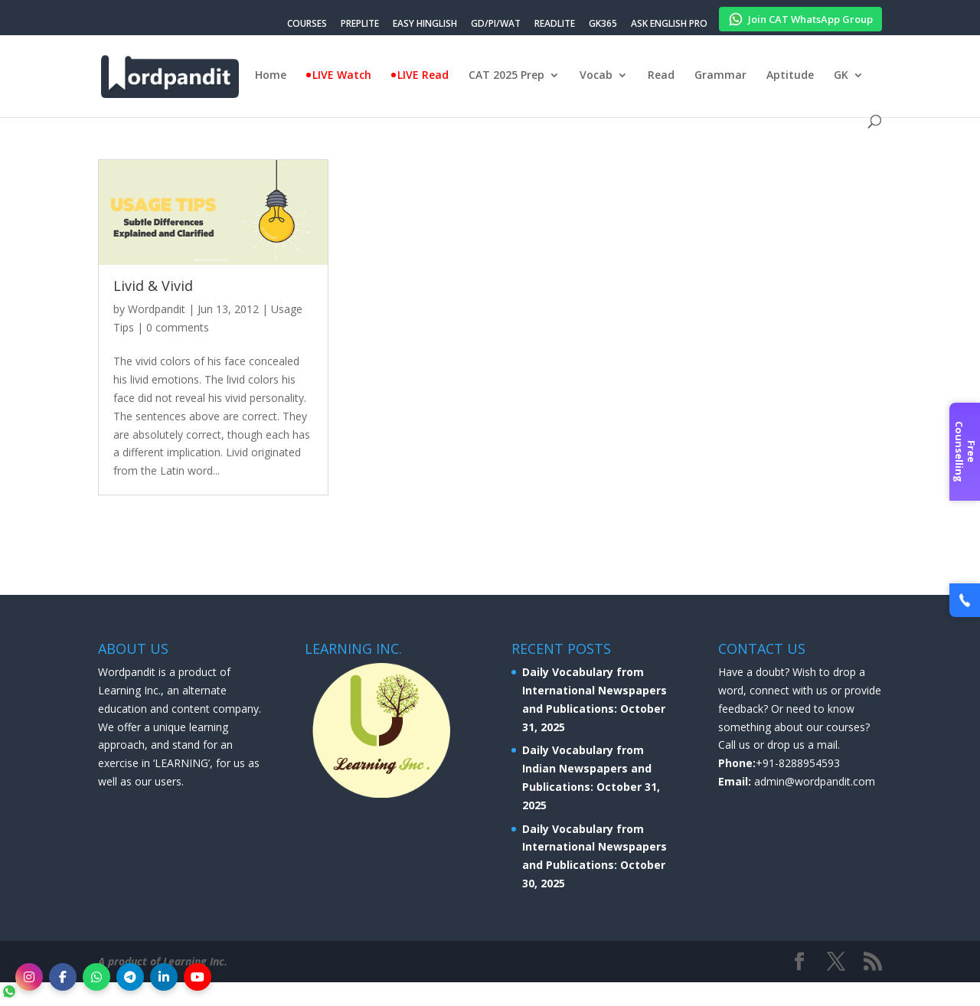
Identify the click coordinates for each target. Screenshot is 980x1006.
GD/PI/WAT (496, 24)
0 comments (177, 327)
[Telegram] (130, 977)
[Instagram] (29, 977)
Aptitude (790, 76)
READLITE (554, 24)
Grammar (720, 76)
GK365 (603, 24)
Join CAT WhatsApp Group (800, 16)
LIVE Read (423, 76)
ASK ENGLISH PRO (669, 24)
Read (661, 76)
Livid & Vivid (153, 285)
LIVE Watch (341, 76)
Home (270, 76)
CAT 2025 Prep (506, 76)
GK (841, 76)
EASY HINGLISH (425, 24)
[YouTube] (197, 977)
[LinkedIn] (164, 977)
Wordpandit (156, 309)
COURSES (307, 24)
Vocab (596, 76)
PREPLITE (360, 24)
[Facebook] (63, 977)
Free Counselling (965, 451)
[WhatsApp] (96, 977)
